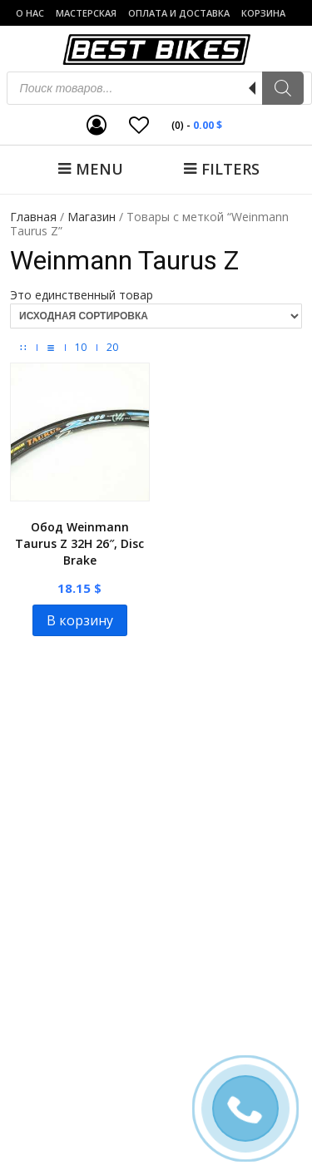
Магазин (91, 217)
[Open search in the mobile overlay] (160, 88)
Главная (33, 217)
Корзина (263, 12)
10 (81, 347)
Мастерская (86, 12)
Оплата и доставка (179, 12)
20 (112, 347)
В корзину (80, 620)
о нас (30, 12)
